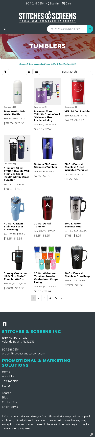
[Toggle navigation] (4, 29)
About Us (8, 376)
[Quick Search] (67, 29)
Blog (5, 397)
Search (6, 392)
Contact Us (9, 402)
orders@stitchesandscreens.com (23, 353)
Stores (6, 385)
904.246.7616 (10, 349)
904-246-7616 (35, 3)
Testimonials (10, 381)
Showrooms (10, 406)
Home (6, 371)
